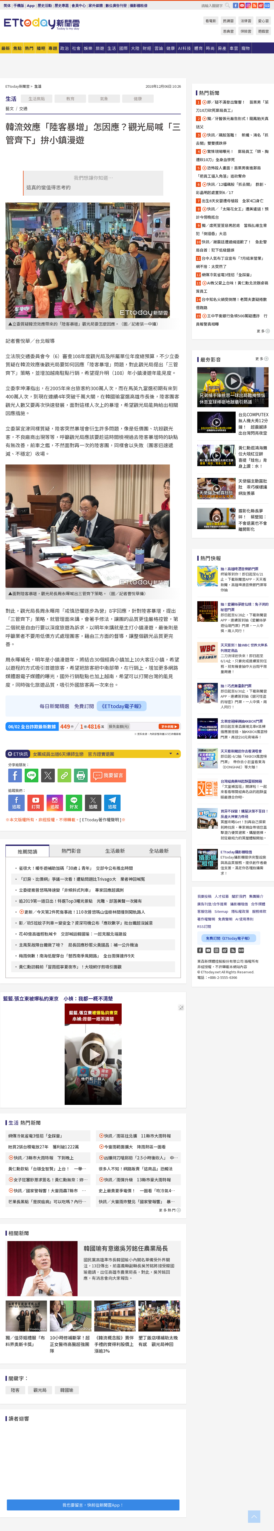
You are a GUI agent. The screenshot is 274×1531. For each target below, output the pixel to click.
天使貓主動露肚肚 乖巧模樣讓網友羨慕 (252, 487)
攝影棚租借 (138, 6)
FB (235, 5)
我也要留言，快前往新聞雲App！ (93, 1505)
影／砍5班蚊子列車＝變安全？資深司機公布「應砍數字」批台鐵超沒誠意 (86, 923)
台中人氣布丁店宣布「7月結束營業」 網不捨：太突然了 (231, 262)
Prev (177, 753)
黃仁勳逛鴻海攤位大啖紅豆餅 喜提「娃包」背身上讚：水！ (252, 457)
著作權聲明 (206, 919)
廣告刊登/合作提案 (212, 903)
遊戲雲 (263, 31)
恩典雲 (228, 31)
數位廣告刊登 (116, 6)
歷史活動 (45, 6)
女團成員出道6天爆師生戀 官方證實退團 (73, 754)
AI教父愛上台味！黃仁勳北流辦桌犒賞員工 (232, 287)
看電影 (211, 20)
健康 (138, 98)
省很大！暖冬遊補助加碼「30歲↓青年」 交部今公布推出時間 (76, 868)
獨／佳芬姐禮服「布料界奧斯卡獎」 (25, 1340)
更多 (263, 330)
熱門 (29, 48)
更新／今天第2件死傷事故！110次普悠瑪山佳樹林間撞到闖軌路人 (84, 912)
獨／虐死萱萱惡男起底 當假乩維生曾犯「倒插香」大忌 (231, 229)
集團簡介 (256, 896)
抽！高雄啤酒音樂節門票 (239, 568)
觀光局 (40, 1390)
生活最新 (115, 850)
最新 (5, 48)
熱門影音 (71, 850)
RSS (254, 5)
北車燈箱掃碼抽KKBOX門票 (241, 721)
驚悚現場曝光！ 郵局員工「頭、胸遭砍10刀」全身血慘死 (232, 155)
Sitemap (221, 911)
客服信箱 (204, 911)
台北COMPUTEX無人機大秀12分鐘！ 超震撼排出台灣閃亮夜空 (253, 424)
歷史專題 (62, 6)
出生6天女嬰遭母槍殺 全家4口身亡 (233, 200)
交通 (23, 108)
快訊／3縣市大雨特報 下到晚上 (44, 1158)
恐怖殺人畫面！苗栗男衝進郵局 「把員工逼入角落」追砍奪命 (230, 172)
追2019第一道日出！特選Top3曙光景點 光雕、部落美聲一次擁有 (80, 901)
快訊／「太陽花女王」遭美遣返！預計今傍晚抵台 (232, 213)
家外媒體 (96, 6)
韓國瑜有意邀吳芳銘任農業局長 (126, 1248)
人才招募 (222, 896)
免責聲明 (225, 919)
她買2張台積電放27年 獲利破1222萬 (43, 1147)
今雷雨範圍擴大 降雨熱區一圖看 (135, 1147)
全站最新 (159, 850)
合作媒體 (258, 903)
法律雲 (246, 20)
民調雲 (228, 20)
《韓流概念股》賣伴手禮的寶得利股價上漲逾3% (114, 1344)
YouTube (242, 5)
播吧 (41, 48)
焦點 (17, 48)
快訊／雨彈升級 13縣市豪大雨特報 (137, 1179)
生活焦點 (36, 98)
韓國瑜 (66, 1390)
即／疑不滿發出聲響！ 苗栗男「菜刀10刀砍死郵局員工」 (232, 106)
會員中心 (79, 6)
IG (248, 5)
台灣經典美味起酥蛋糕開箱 (241, 781)
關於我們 (239, 896)
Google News (267, 5)
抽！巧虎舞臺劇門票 (236, 685)
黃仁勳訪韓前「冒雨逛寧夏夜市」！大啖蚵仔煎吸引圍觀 (70, 967)
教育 (70, 98)
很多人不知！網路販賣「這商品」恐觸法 (136, 1168)
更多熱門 (170, 1210)
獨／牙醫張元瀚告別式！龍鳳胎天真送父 (232, 122)
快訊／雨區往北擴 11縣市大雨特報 (137, 1136)
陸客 (15, 1390)
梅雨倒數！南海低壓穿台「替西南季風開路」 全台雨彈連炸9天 (77, 956)
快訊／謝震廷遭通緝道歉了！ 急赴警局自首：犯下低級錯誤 (231, 246)
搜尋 (227, 5)
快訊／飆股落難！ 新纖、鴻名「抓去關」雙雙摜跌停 (232, 139)
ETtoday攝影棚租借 (236, 851)
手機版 (18, 6)
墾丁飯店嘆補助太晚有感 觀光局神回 (158, 1340)
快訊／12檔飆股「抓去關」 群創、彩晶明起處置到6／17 (231, 188)
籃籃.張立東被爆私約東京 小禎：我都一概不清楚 (58, 998)
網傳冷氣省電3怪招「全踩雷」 (36, 1136)
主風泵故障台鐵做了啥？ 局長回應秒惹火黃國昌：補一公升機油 (78, 945)
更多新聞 (167, 726)
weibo (261, 5)
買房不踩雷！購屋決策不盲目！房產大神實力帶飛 (245, 813)
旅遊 (100, 48)
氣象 (104, 98)
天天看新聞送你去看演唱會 (241, 751)
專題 (52, 48)
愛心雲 (263, 20)
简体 (7, 6)
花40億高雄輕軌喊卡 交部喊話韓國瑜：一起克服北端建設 (73, 934)
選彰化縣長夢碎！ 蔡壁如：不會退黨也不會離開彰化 (252, 520)
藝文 (9, 108)
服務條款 (259, 911)
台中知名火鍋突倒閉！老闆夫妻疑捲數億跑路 (231, 303)
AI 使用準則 (244, 919)
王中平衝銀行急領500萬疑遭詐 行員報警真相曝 (231, 320)
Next (170, 753)
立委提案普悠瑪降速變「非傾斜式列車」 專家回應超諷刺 (71, 890)
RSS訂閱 (204, 926)
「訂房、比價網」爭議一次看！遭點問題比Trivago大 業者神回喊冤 (82, 879)
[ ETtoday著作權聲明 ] (100, 819)
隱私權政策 (240, 911)
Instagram (216, 950)
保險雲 (246, 31)
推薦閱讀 (27, 851)
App (31, 6)
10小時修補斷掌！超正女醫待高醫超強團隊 (70, 1344)
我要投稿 (204, 896)
